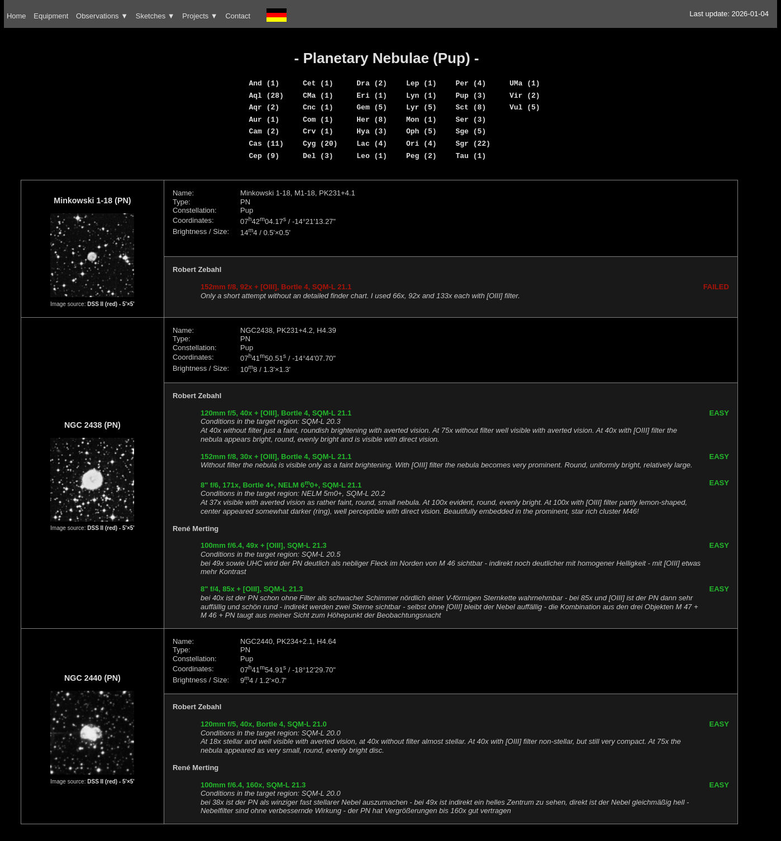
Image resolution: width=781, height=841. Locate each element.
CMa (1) (318, 95)
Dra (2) (371, 83)
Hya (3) (371, 131)
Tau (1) (471, 156)
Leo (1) (371, 156)
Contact (237, 16)
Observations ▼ (102, 16)
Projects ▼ (199, 16)
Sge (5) (471, 131)
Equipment (51, 16)
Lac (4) (371, 143)
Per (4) (471, 83)
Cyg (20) (320, 143)
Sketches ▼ (155, 16)
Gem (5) (371, 107)
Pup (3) (471, 95)
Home (16, 16)
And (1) (264, 83)
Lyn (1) (421, 95)
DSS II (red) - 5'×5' (111, 304)
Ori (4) (421, 143)
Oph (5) (421, 131)
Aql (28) (266, 95)
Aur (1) (264, 119)
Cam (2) (264, 131)
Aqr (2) (264, 107)
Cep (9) (264, 156)
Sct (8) (471, 107)
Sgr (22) (473, 143)
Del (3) (318, 156)
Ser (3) (471, 119)
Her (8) (371, 119)
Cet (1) (318, 83)
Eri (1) (371, 95)
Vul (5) (524, 107)
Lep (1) (421, 83)
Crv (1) (318, 131)
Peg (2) (421, 156)
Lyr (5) (421, 107)
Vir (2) (524, 95)
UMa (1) (524, 83)
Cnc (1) (318, 107)
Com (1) (318, 119)
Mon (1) (421, 119)
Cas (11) (266, 143)
